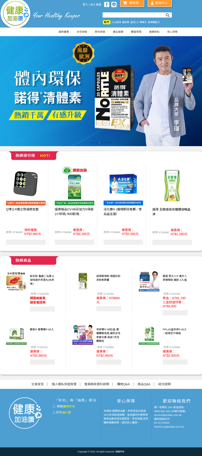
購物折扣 (69, 406)
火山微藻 (116, 22)
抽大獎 (66, 412)
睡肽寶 (125, 22)
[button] (91, 142)
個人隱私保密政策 (64, 384)
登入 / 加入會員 (92, 4)
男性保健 (100, 31)
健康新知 (154, 31)
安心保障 (172, 31)
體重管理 (136, 31)
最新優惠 (64, 31)
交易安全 (37, 384)
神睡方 (143, 22)
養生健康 (118, 31)
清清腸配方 (154, 22)
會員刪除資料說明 (96, 384)
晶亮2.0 (134, 22)
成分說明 (164, 384)
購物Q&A (123, 384)
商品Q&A (144, 384)
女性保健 (82, 31)
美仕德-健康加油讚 (15, 14)
